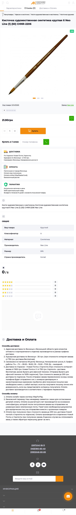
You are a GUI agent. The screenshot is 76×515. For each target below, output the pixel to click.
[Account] (73, 3)
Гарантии (14, 184)
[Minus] (4, 131)
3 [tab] (42, 98)
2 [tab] (38, 98)
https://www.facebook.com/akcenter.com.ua (32, 465)
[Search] (7, 3)
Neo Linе (70, 105)
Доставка (14, 152)
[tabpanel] (38, 66)
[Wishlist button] (71, 118)
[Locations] (69, 3)
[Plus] (14, 131)
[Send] (46, 142)
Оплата (13, 167)
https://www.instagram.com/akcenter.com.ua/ (38, 465)
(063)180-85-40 (38, 449)
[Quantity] (9, 131)
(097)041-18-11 (38, 445)
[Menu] (3, 3)
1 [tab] (34, 98)
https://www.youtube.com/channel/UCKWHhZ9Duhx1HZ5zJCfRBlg (44, 465)
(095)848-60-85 (38, 452)
